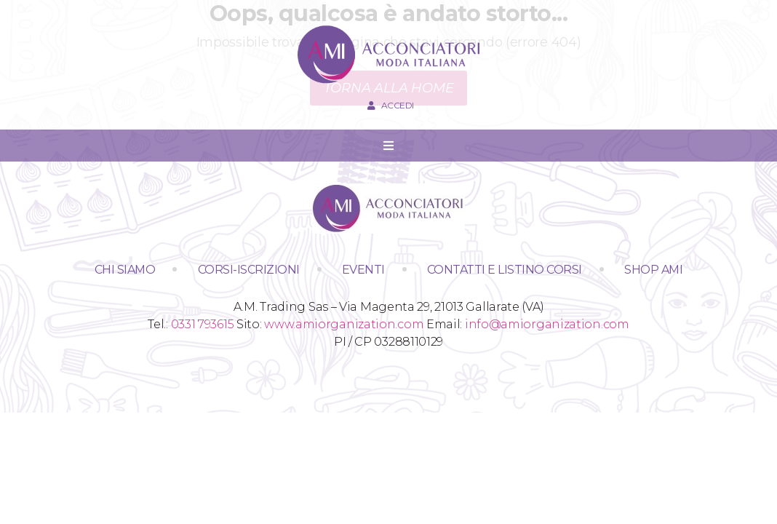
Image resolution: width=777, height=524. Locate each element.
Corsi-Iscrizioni (249, 270)
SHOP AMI (653, 270)
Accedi (388, 105)
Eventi (363, 270)
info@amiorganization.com (547, 324)
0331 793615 (202, 324)
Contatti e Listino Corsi (504, 270)
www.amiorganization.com (343, 324)
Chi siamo (125, 270)
